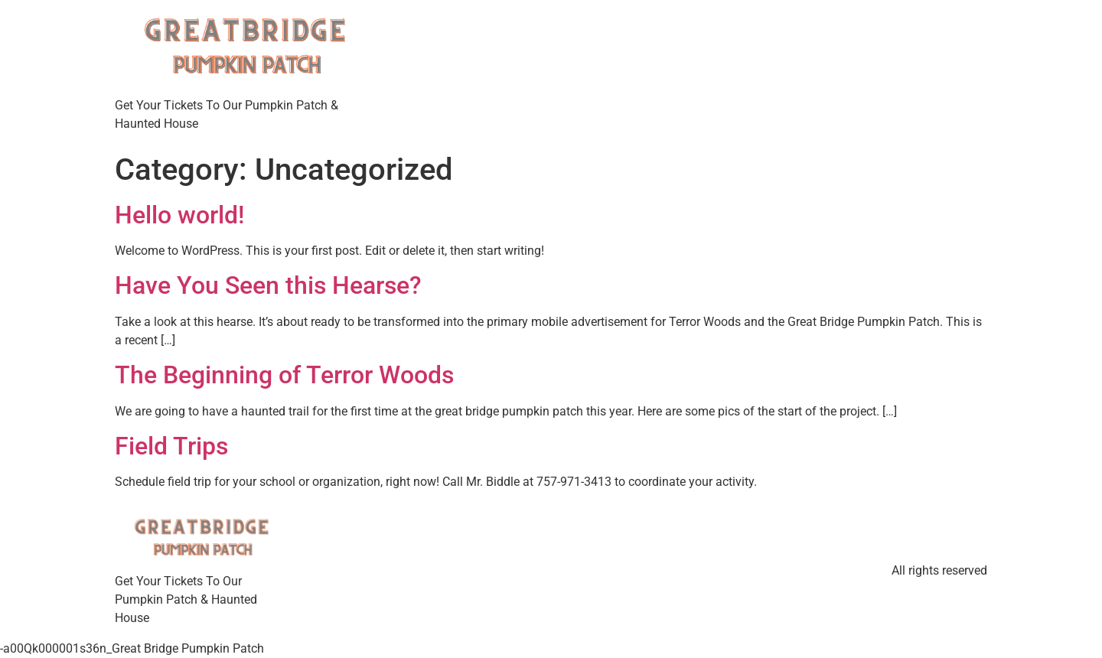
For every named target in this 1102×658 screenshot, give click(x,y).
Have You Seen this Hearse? (268, 285)
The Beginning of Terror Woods (284, 374)
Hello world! (179, 215)
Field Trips (171, 446)
